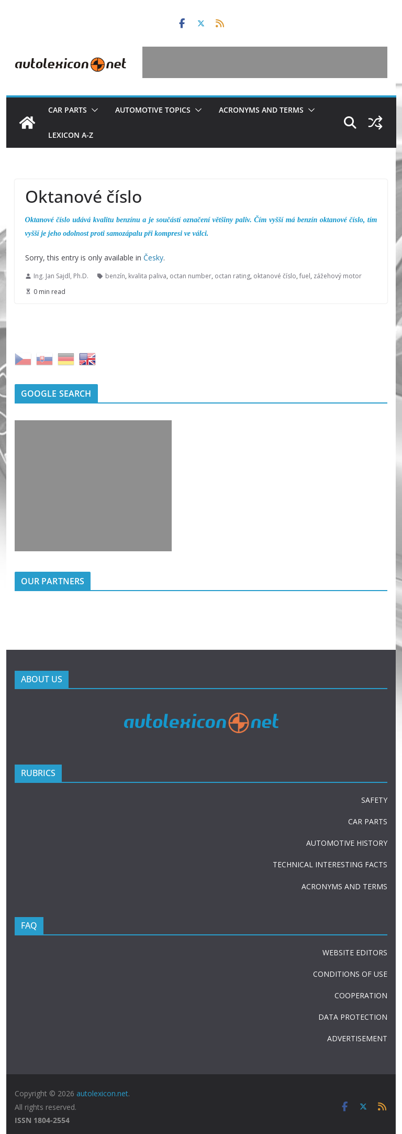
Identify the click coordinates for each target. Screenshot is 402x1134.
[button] (92, 110)
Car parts (67, 110)
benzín (115, 275)
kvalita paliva (147, 275)
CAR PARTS (367, 821)
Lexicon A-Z (70, 135)
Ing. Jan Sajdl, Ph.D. (61, 275)
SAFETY (374, 800)
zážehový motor (338, 275)
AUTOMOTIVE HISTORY (346, 843)
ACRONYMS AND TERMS (344, 886)
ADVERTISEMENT (357, 1038)
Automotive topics (153, 110)
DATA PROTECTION (352, 1017)
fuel (304, 275)
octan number (190, 275)
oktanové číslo (274, 275)
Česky (153, 258)
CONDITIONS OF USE (350, 974)
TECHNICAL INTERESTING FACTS (330, 864)
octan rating (232, 275)
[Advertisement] (264, 62)
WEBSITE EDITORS (354, 952)
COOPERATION (360, 995)
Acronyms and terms (261, 110)
